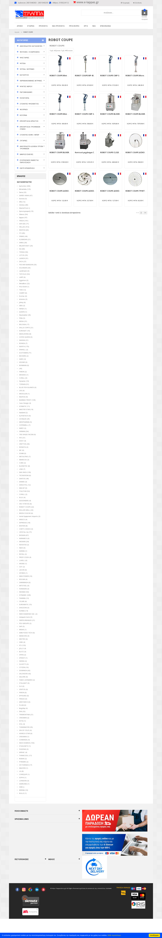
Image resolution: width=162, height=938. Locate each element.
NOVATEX (22, 545)
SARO (21, 359)
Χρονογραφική (24, 211)
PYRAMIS (22, 762)
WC (20, 450)
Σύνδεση (138, 3)
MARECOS (23, 460)
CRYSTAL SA (23, 532)
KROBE (21, 563)
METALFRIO (23, 456)
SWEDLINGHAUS (25, 620)
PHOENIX (22, 749)
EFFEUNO (22, 696)
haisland (22, 412)
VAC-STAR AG (24, 504)
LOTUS (21, 255)
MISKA (21, 629)
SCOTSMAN (23, 353)
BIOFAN (22, 526)
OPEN (21, 655)
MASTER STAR (24, 409)
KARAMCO (23, 538)
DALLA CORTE (24, 327)
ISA (20, 249)
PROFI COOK (24, 557)
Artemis (22, 299)
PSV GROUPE (24, 623)
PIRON (21, 692)
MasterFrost (23, 208)
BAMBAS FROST (25, 400)
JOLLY (21, 648)
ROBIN (21, 759)
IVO (20, 438)
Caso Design (23, 403)
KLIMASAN (23, 239)
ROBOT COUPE (24, 507)
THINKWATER (24, 727)
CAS (20, 390)
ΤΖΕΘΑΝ (22, 384)
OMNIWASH (23, 582)
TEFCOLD (22, 274)
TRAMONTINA (24, 714)
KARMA (22, 551)
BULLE (21, 793)
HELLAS (22, 227)
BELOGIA (22, 324)
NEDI (21, 548)
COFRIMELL (23, 425)
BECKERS (22, 356)
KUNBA (22, 611)
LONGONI (23, 781)
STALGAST (23, 683)
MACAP (22, 488)
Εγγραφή (125, 3)
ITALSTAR (22, 491)
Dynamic (22, 381)
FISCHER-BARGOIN (26, 265)
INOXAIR (22, 541)
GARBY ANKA (24, 195)
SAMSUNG (23, 784)
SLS (20, 686)
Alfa (20, 202)
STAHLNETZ (23, 746)
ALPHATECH (23, 416)
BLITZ (21, 652)
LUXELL (22, 560)
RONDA (22, 343)
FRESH (21, 221)
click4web (109, 907)
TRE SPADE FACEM (26, 434)
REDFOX (22, 230)
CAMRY (22, 293)
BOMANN (22, 365)
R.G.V (21, 497)
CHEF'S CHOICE (24, 529)
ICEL (20, 724)
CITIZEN (22, 667)
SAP (20, 626)
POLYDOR (23, 287)
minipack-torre (24, 617)
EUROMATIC (23, 604)
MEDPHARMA (24, 422)
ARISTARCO (23, 702)
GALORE (22, 677)
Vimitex (22, 205)
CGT (20, 567)
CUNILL (22, 378)
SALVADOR (23, 674)
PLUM (21, 705)
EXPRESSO (23, 523)
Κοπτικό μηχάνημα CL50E (86, 152)
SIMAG (21, 236)
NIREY (21, 428)
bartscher (22, 186)
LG (20, 771)
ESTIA (21, 721)
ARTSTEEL (23, 586)
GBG (20, 305)
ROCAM (22, 579)
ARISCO (22, 519)
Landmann (23, 271)
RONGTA (22, 447)
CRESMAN (23, 718)
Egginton (22, 280)
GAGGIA (22, 340)
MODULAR (23, 394)
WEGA (21, 321)
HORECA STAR (24, 733)
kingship (22, 708)
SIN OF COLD (24, 730)
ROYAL (21, 554)
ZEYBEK (22, 573)
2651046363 (31, 3)
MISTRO (22, 639)
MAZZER (22, 768)
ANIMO (22, 482)
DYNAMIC (22, 595)
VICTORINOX (24, 765)
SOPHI (21, 777)
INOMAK (22, 592)
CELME (21, 601)
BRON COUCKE (24, 513)
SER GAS (22, 224)
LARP (21, 277)
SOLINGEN (23, 268)
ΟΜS (21, 642)
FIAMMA (22, 598)
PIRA (21, 318)
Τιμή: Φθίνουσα (67, 50)
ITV (20, 233)
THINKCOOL (23, 755)
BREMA (22, 790)
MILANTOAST (24, 246)
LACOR (21, 570)
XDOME (22, 362)
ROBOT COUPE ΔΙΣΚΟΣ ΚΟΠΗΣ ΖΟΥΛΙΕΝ (117, 191)
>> (145, 213)
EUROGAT (23, 331)
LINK (21, 469)
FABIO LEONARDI (25, 680)
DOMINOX (23, 670)
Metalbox (22, 283)
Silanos (21, 214)
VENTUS (22, 689)
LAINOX (22, 258)
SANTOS (22, 478)
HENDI (21, 309)
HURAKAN (23, 589)
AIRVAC (22, 752)
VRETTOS (22, 444)
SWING (21, 661)
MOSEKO (22, 375)
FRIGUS (22, 699)
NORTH (22, 346)
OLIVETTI (22, 664)
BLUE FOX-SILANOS (26, 387)
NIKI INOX (23, 472)
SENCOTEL (23, 485)
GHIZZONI (23, 608)
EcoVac (22, 296)
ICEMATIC (22, 406)
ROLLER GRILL (24, 510)
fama (21, 192)
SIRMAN (22, 431)
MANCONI (23, 636)
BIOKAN (22, 535)
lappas (21, 217)
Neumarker (23, 315)
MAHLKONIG (24, 334)
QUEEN (22, 312)
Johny (21, 302)
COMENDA (23, 740)
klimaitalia (22, 189)
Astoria (21, 199)
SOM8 (21, 453)
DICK (21, 261)
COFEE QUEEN (24, 337)
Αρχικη (17, 32)
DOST (21, 441)
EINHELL (22, 350)
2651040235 (43, 3)
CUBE (21, 463)
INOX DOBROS (24, 743)
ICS (20, 645)
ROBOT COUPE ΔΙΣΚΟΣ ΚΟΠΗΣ (139, 152)
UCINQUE (22, 419)
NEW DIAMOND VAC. (27, 614)
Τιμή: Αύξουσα (55, 50)
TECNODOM (23, 475)
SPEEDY (22, 658)
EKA (20, 711)
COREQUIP (23, 774)
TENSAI (22, 252)
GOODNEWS (23, 501)
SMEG (21, 242)
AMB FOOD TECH (25, 633)
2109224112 (64, 3)
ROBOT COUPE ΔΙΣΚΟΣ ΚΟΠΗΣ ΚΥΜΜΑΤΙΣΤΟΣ (70, 191)
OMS (21, 787)
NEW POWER (24, 576)
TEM (20, 290)
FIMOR (21, 372)
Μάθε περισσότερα (114, 935)
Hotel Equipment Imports (28, 516)
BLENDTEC (23, 466)
